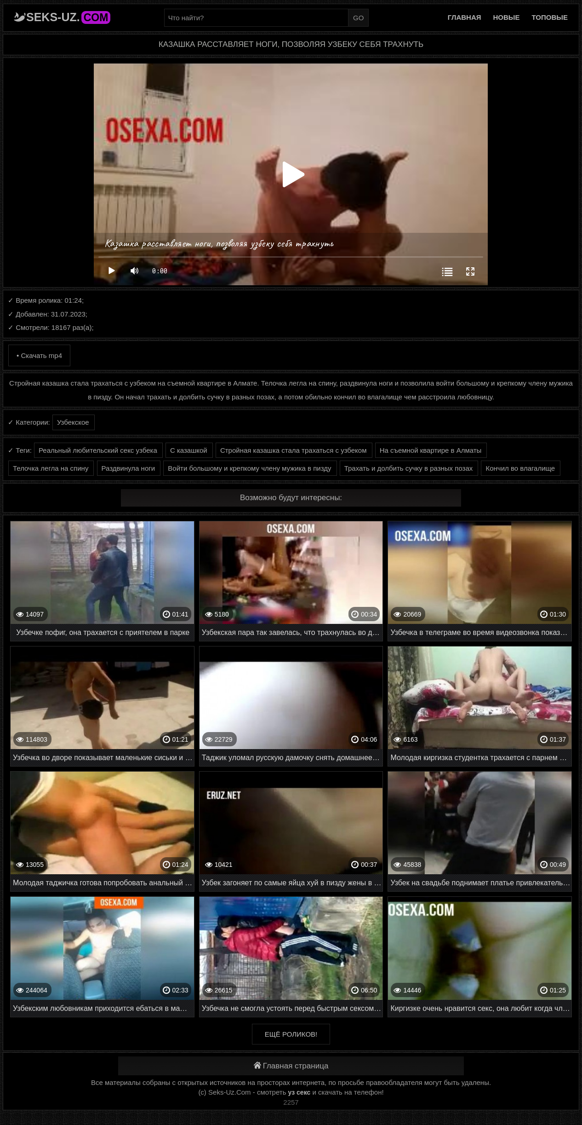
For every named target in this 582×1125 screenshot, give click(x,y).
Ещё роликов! (291, 1034)
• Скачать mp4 (39, 355)
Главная (464, 17)
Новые (506, 17)
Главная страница (291, 1066)
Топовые (550, 17)
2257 (290, 1102)
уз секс (299, 1092)
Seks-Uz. (68, 17)
